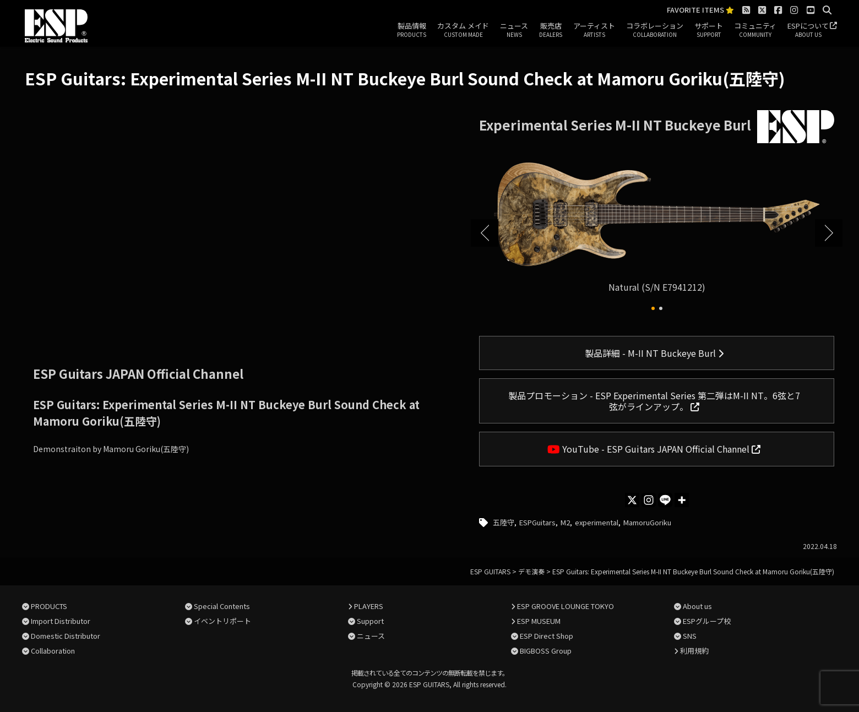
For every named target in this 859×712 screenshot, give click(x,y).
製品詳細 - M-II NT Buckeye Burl (654, 353)
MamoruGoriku (647, 522)
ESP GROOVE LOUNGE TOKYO (565, 606)
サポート (708, 30)
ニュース (514, 30)
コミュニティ (755, 30)
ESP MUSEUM (539, 621)
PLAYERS (368, 606)
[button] (653, 308)
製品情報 (411, 30)
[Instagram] (648, 500)
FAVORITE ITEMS (700, 10)
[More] (682, 500)
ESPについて (808, 30)
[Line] (665, 500)
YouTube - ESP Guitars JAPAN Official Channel (653, 448)
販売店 (550, 30)
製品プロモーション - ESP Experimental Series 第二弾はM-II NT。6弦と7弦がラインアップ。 (654, 401)
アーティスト (594, 30)
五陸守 (503, 522)
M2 (565, 522)
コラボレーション (654, 30)
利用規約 (694, 650)
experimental (596, 522)
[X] (632, 500)
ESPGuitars (537, 522)
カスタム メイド (463, 30)
